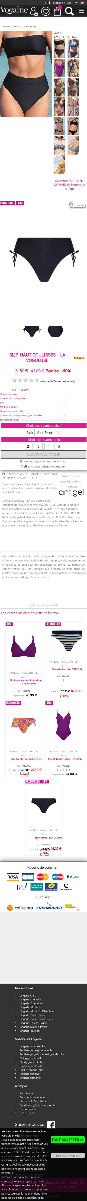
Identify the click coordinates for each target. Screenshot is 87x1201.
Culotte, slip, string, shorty (13, 398)
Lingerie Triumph (30, 1030)
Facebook (56, 2)
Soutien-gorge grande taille (36, 1050)
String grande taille (31, 1058)
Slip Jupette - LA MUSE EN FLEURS (29, 758)
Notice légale (27, 1113)
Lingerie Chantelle (30, 999)
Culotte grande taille (31, 1066)
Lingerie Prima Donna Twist (36, 1019)
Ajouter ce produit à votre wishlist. (43, 461)
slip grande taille (9, 419)
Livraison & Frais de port (34, 1101)
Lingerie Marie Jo (30, 1007)
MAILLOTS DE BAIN (25, 26)
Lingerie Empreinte (31, 1003)
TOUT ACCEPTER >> (68, 1139)
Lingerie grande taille (11, 411)
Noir (30, 432)
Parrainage (26, 1093)
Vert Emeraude (48, 432)
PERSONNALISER (67, 1155)
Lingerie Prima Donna (33, 1015)
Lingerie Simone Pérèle (34, 1027)
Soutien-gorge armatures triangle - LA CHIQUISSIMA (29, 682)
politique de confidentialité (27, 1197)
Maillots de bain (8, 406)
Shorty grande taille (31, 1062)
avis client (46, 381)
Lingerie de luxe (8, 394)
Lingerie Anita (28, 995)
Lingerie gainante (30, 1077)
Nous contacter (29, 1109)
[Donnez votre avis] (64, 381)
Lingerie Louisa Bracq (33, 1023)
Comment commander (33, 1097)
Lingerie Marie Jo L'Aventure (37, 1011)
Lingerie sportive (29, 1073)
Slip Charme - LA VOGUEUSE (49, 837)
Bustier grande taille (32, 1070)
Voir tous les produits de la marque (71, 484)
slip (2, 402)
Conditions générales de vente (37, 1105)
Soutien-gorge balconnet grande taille (42, 1054)
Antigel (6, 26)
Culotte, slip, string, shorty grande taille (21, 415)
